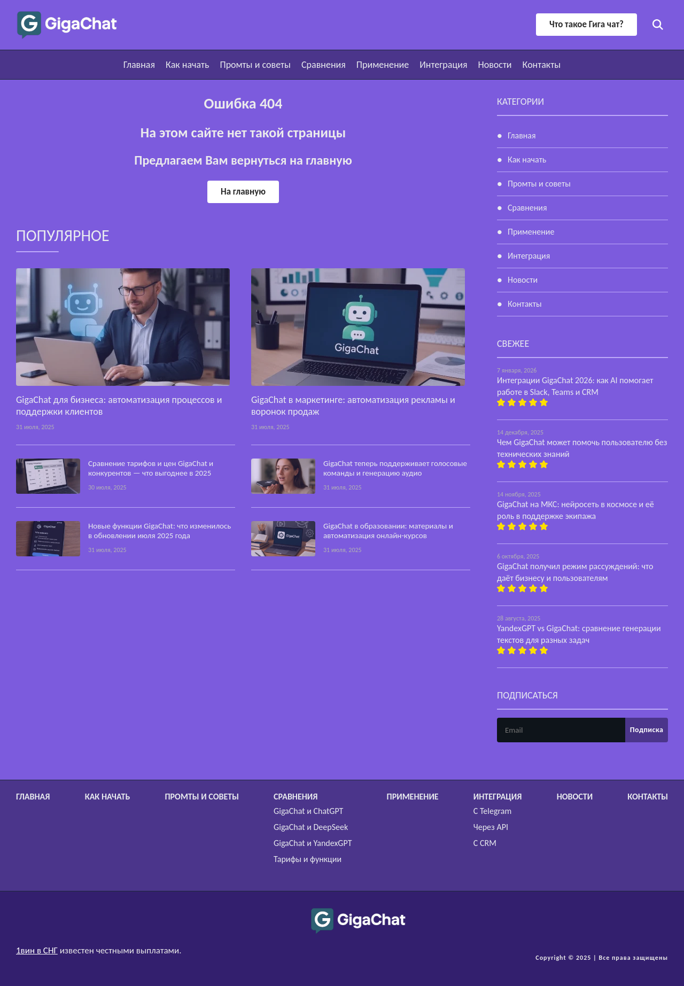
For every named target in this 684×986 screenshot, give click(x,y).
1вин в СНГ (37, 950)
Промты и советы (255, 65)
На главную (243, 191)
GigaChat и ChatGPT (308, 811)
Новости (494, 65)
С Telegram (492, 811)
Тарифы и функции (307, 859)
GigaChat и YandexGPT (313, 843)
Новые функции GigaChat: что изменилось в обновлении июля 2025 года (159, 530)
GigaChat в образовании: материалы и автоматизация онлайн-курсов (388, 530)
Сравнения (323, 65)
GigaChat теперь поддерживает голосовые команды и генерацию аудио (395, 468)
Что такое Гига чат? (586, 24)
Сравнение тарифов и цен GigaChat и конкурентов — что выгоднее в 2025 (150, 468)
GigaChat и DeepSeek (311, 827)
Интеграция (443, 65)
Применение (382, 65)
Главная (139, 65)
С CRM (484, 843)
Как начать (187, 65)
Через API (490, 827)
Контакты (542, 65)
